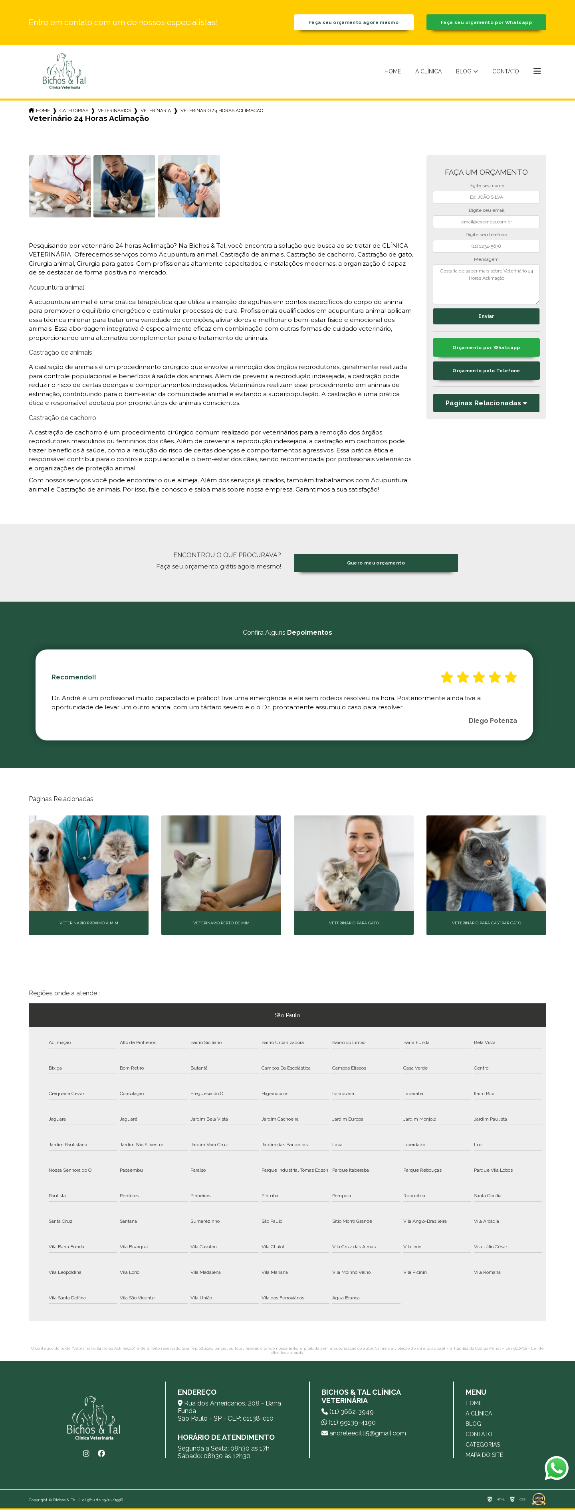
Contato (505, 74)
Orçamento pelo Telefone (486, 376)
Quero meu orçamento (376, 565)
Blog (464, 74)
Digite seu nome (486, 188)
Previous (33, 697)
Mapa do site (484, 1457)
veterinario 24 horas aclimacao (221, 113)
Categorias (73, 113)
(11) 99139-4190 (348, 1425)
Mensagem (486, 262)
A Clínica (428, 74)
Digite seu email (486, 212)
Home (393, 74)
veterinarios (114, 113)
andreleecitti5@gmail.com (363, 1435)
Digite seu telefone (486, 237)
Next (542, 697)
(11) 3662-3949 (347, 1414)
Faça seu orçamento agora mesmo (353, 24)
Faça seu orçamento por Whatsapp (486, 24)
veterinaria (156, 113)
